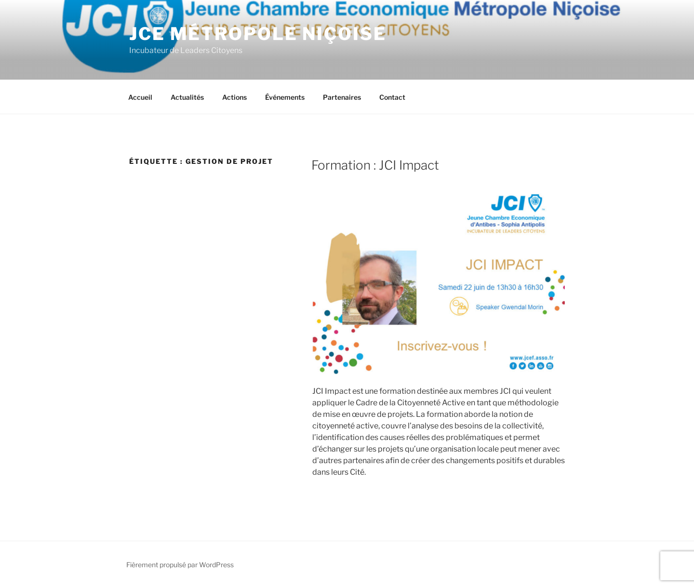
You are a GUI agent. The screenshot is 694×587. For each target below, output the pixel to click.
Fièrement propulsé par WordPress (180, 564)
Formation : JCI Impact (375, 165)
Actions (234, 97)
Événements (285, 97)
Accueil (140, 97)
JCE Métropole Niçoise (257, 33)
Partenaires (342, 97)
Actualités (187, 97)
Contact (392, 97)
